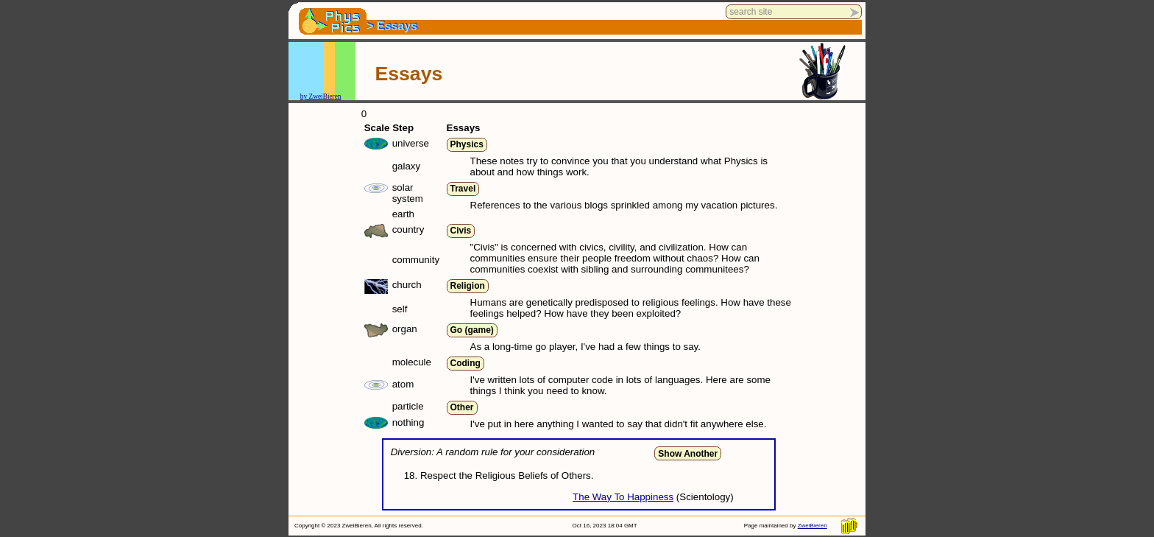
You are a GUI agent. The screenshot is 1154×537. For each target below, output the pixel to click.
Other (462, 407)
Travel (463, 188)
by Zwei (311, 96)
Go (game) (472, 330)
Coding (465, 363)
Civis (461, 230)
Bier (329, 96)
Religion (467, 286)
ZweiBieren (812, 525)
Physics (467, 144)
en (338, 96)
